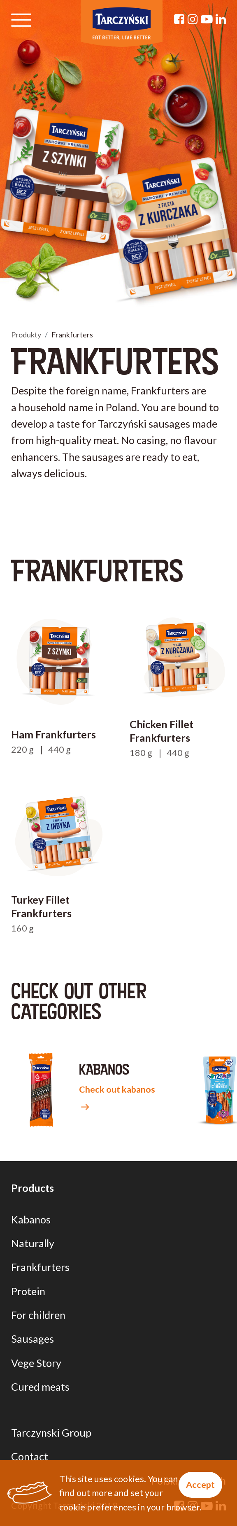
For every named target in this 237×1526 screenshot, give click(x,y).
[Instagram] (193, 18)
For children (38, 1315)
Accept (200, 1484)
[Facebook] (179, 18)
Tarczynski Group (51, 1432)
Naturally (32, 1243)
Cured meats (40, 1386)
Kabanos (31, 1219)
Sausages (32, 1338)
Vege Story (36, 1363)
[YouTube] (207, 18)
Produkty (26, 334)
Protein (28, 1291)
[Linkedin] (221, 18)
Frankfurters (40, 1267)
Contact (29, 1456)
